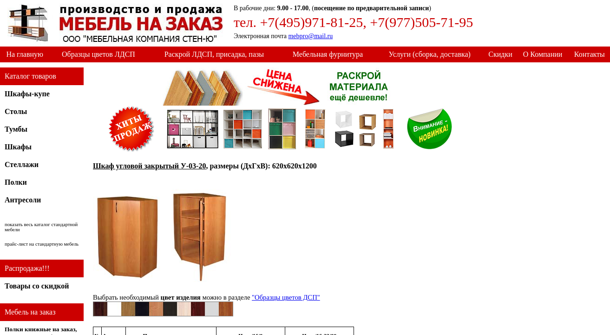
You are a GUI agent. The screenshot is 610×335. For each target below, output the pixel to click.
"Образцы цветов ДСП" (286, 297)
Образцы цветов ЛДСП (98, 54)
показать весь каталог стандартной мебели (41, 227)
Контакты (589, 54)
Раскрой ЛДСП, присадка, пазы (214, 54)
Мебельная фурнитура (328, 54)
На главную (24, 54)
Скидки (500, 54)
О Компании (543, 54)
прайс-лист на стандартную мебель (42, 244)
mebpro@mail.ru (310, 36)
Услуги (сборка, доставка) (429, 54)
